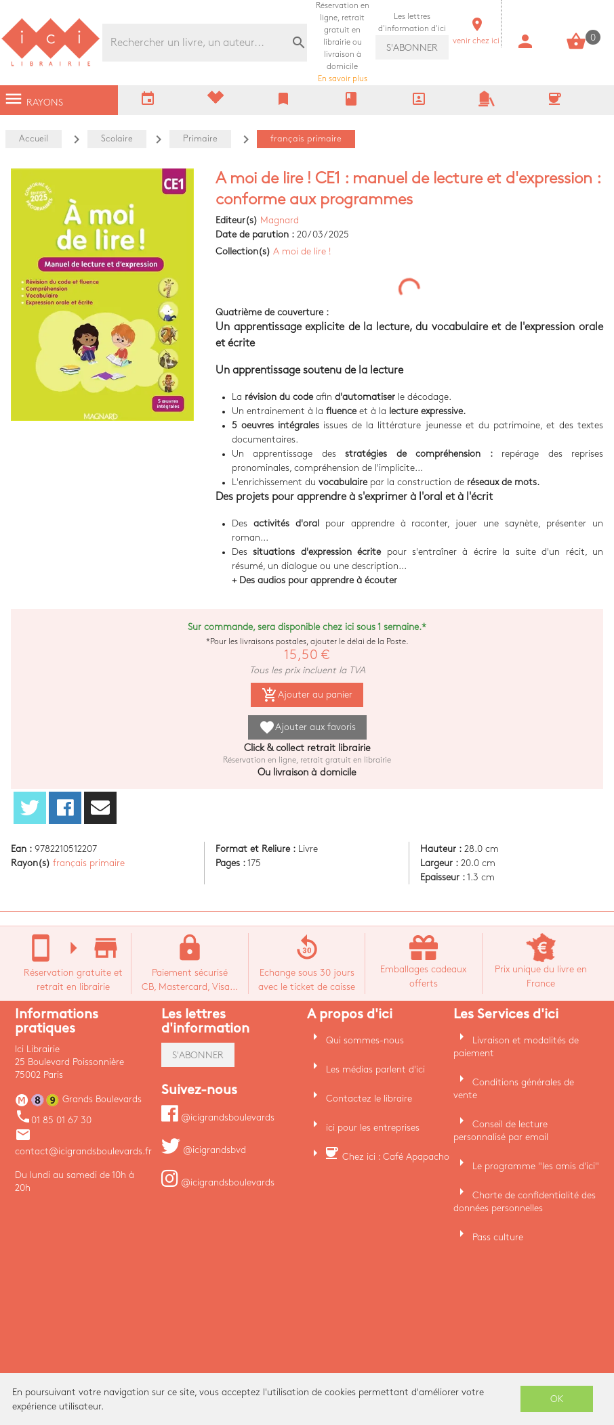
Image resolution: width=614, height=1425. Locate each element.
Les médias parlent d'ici (375, 1069)
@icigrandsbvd (203, 1150)
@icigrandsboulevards (217, 1117)
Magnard (279, 220)
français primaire (89, 863)
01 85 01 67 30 (53, 1120)
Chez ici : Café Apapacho (395, 1156)
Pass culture (497, 1237)
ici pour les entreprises (372, 1127)
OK (557, 1399)
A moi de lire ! (302, 251)
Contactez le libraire (369, 1098)
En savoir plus (342, 42)
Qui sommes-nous (365, 1040)
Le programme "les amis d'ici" (535, 1166)
